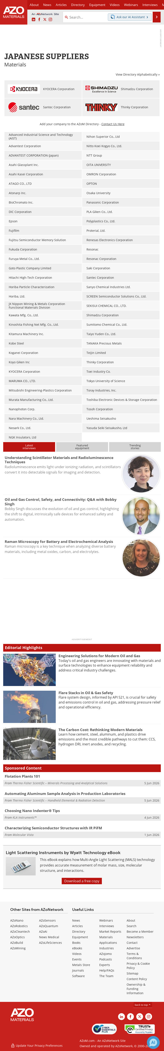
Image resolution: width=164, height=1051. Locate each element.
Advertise (133, 948)
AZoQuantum (48, 926)
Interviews (106, 926)
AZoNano (16, 920)
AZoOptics (17, 937)
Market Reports (110, 931)
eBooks (77, 948)
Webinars (106, 920)
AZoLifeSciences (50, 943)
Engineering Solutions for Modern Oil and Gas (99, 655)
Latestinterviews (29, 446)
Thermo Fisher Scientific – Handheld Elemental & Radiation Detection (59, 800)
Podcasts (105, 959)
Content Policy (137, 979)
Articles (77, 926)
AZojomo (105, 954)
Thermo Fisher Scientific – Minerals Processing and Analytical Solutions (60, 783)
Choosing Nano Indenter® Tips (32, 810)
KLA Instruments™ (25, 817)
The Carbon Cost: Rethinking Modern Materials (100, 729)
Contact (132, 943)
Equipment (80, 937)
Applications (108, 943)
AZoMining (18, 948)
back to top (143, 1005)
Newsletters (135, 937)
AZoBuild (16, 943)
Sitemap (132, 973)
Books (76, 943)
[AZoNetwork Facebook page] (39, 19)
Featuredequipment (82, 446)
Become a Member (140, 931)
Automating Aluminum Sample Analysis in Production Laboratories (65, 793)
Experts (104, 965)
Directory (78, 5)
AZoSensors (47, 920)
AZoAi (43, 931)
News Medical (49, 937)
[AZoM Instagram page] (50, 19)
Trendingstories (135, 446)
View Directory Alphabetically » (138, 74)
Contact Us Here (112, 124)
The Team (106, 976)
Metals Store (81, 965)
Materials (106, 937)
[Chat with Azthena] (153, 1042)
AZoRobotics (19, 926)
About (131, 920)
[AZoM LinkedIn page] (33, 19)
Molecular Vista (23, 835)
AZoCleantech (20, 931)
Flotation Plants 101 (22, 776)
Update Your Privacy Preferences (37, 1046)
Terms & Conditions (134, 956)
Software (78, 976)
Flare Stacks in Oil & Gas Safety (86, 692)
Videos (77, 954)
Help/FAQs (106, 970)
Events (77, 959)
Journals (78, 970)
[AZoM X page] (45, 19)
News (76, 920)
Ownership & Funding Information (136, 988)
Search (131, 926)
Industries (106, 948)
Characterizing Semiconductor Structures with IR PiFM (53, 827)
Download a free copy (81, 881)
